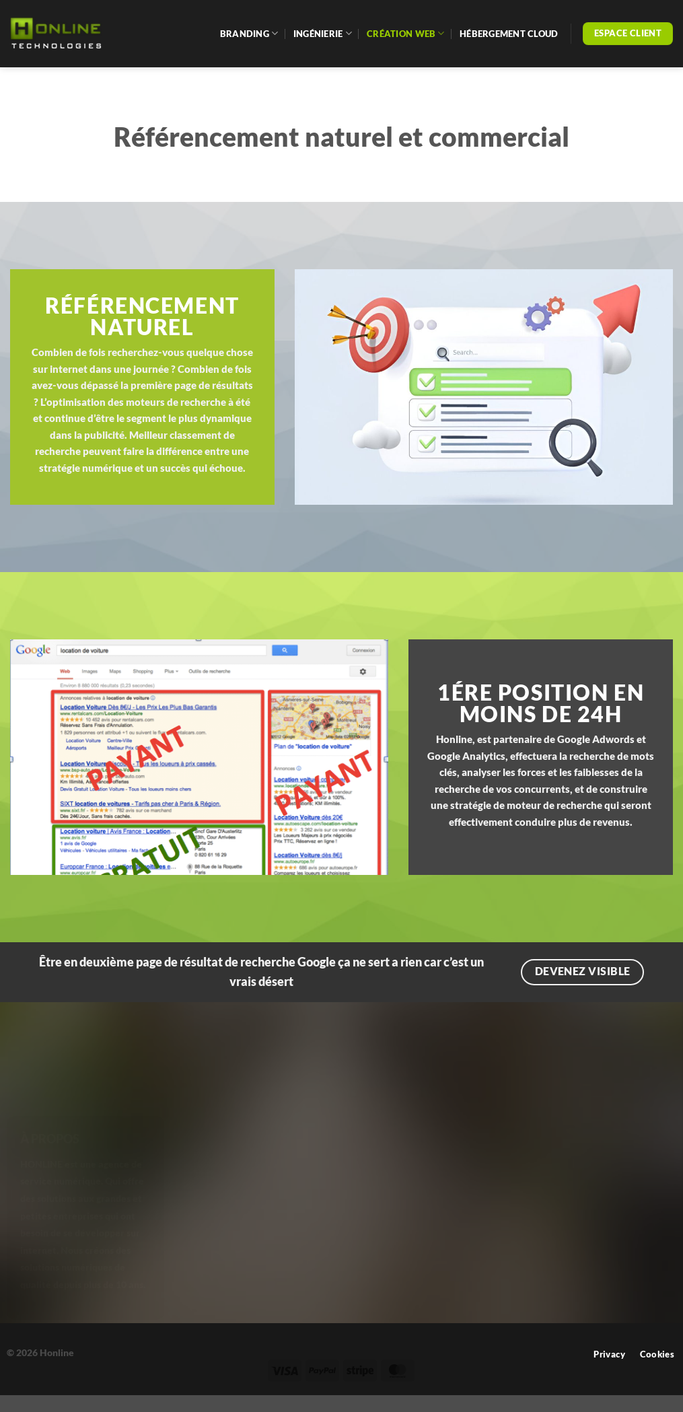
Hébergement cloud (509, 33)
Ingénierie (322, 33)
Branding (249, 33)
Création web (406, 33)
